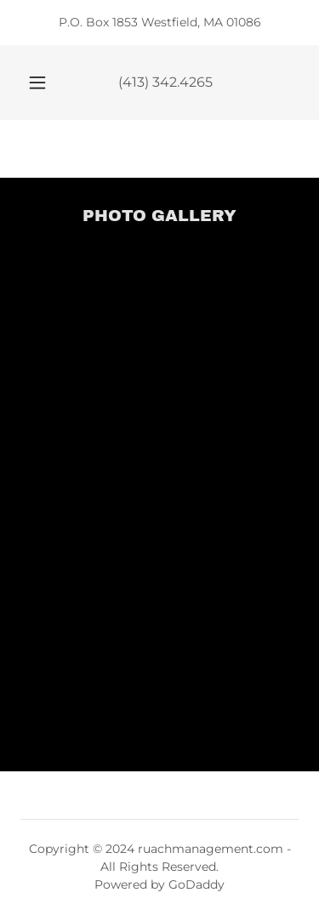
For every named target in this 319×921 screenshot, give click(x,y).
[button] (37, 82)
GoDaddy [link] (196, 884)
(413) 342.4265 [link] (165, 82)
